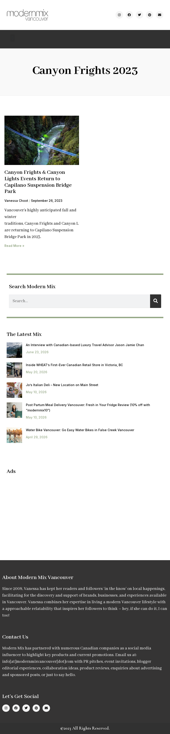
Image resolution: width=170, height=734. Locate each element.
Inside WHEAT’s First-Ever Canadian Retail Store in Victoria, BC (74, 365)
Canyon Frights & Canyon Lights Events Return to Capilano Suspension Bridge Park (38, 182)
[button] (12, 38)
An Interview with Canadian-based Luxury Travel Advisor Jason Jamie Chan (85, 345)
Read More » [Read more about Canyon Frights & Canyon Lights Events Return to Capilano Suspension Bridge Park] (14, 246)
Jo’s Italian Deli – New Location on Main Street (62, 385)
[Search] (155, 301)
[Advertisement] (44, 510)
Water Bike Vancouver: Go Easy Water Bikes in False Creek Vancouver (80, 430)
